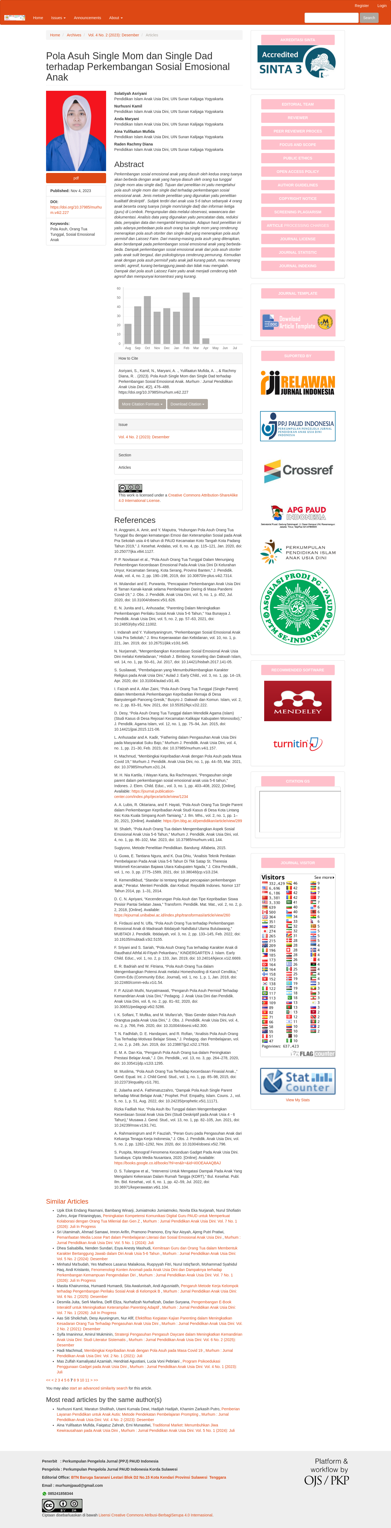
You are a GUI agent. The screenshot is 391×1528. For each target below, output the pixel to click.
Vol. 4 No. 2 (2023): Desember (113, 35)
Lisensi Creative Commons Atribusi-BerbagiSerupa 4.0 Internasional (155, 1515)
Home (38, 18)
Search (369, 18)
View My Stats (298, 1100)
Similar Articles (67, 1201)
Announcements (87, 18)
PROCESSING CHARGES (298, 225)
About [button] (116, 18)
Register (362, 6)
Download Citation (188, 404)
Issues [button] (58, 18)
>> (96, 1380)
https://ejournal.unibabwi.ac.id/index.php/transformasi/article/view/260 (172, 915)
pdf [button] (76, 178)
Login (382, 6)
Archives (74, 35)
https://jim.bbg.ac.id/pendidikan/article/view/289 (202, 821)
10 (82, 1380)
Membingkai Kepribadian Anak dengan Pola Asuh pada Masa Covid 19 (144, 1350)
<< (48, 1380)
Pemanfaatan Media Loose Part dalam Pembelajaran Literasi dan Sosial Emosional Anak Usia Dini (140, 1237)
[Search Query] (332, 18)
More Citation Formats (142, 404)
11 (87, 1380)
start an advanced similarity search (98, 1388)
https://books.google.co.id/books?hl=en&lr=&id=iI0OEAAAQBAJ (167, 1163)
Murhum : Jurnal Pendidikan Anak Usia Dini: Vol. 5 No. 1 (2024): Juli (178, 1430)
